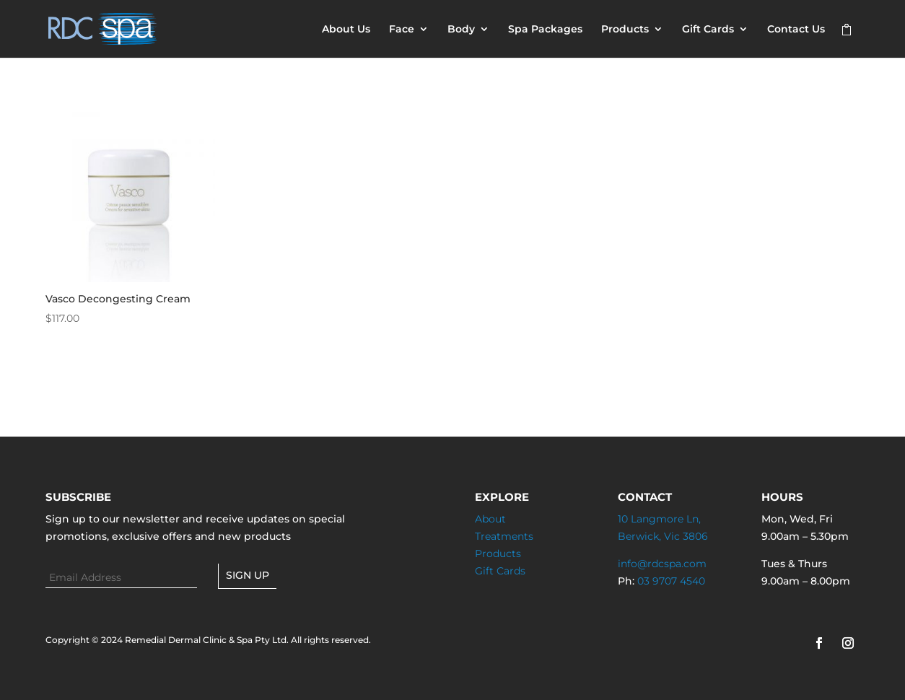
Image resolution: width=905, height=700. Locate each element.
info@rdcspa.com (662, 563)
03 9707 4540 (671, 580)
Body (461, 29)
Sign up (247, 575)
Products (625, 29)
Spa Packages (545, 29)
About (490, 518)
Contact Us (796, 29)
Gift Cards (708, 29)
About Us (346, 29)
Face (401, 29)
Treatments (504, 536)
